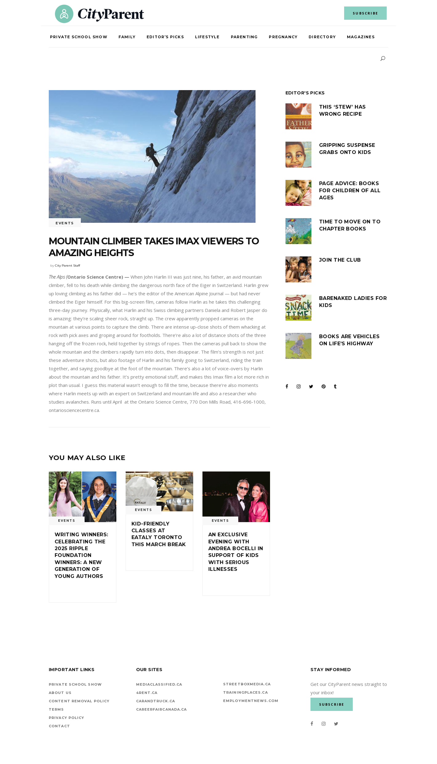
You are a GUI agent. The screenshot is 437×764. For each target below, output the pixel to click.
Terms (56, 709)
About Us (60, 693)
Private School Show (75, 684)
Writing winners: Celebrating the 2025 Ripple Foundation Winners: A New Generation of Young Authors (81, 555)
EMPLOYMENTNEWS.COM (250, 701)
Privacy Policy (66, 718)
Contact (59, 726)
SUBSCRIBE (365, 13)
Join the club (340, 260)
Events (65, 223)
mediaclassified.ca (159, 684)
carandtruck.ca (155, 701)
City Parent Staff (67, 266)
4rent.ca (147, 693)
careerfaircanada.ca (161, 709)
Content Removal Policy (79, 701)
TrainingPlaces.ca (245, 692)
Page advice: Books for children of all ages (350, 191)
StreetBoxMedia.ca (247, 684)
